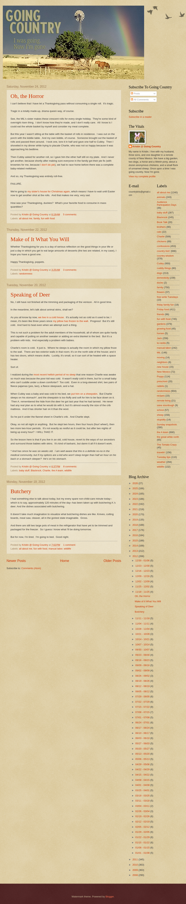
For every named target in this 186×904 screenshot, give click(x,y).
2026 (135, 483)
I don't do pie (47, 164)
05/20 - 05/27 (142, 748)
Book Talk (162, 222)
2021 (135, 509)
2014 (135, 545)
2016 (135, 535)
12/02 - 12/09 (142, 581)
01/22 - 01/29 (142, 837)
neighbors (162, 362)
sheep (160, 414)
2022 (135, 504)
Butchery (21, 491)
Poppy (160, 376)
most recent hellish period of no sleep (54, 374)
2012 (135, 556)
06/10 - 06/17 (142, 733)
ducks (160, 282)
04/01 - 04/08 (142, 785)
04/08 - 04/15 (142, 780)
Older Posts (112, 561)
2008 (135, 875)
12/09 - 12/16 (142, 576)
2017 (135, 530)
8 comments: (70, 466)
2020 (135, 514)
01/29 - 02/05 (142, 832)
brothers (161, 226)
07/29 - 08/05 (142, 696)
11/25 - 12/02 (142, 586)
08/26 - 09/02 (142, 675)
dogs (159, 273)
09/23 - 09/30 (142, 654)
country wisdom (165, 255)
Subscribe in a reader (140, 116)
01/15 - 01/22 (142, 842)
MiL (159, 352)
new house (163, 366)
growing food (164, 328)
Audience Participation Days (166, 203)
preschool (162, 381)
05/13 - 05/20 (142, 753)
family (36, 218)
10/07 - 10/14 (142, 644)
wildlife (68, 470)
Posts (135, 93)
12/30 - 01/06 (142, 560)
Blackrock (36, 470)
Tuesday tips (164, 457)
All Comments (140, 99)
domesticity (163, 277)
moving (161, 357)
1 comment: (69, 544)
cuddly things (164, 268)
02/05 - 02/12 (142, 826)
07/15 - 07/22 (142, 706)
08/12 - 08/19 (142, 686)
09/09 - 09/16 (142, 665)
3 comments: (70, 269)
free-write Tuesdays (167, 297)
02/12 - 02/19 (142, 821)
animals (161, 197)
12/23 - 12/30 (142, 565)
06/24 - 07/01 (142, 722)
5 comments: (70, 214)
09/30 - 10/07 (142, 649)
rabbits (160, 386)
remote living (164, 400)
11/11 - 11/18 (142, 618)
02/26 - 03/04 (142, 811)
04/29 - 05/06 (142, 764)
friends (160, 314)
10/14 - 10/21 (142, 639)
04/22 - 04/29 (142, 769)
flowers (161, 292)
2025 (135, 488)
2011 (135, 859)
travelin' (161, 452)
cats (159, 231)
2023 (135, 498)
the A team (57, 470)
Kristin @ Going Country (146, 146)
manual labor (56, 548)
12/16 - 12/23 (142, 570)
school (160, 410)
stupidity (161, 419)
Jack (159, 338)
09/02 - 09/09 (142, 670)
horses (160, 333)
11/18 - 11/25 (142, 591)
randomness (25, 273)
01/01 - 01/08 (142, 852)
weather (161, 462)
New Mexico (163, 371)
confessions (163, 246)
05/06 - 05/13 (142, 759)
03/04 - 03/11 (142, 806)
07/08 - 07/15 (142, 712)
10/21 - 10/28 (142, 634)
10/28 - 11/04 (142, 628)
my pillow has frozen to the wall (70, 321)
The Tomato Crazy (167, 444)
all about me (25, 218)
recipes (161, 395)
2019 (135, 519)
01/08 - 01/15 (142, 847)
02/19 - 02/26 (142, 816)
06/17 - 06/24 (142, 727)
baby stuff (24, 470)
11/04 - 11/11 (142, 623)
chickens (161, 241)
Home (64, 561)
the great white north (168, 437)
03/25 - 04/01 (142, 790)
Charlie (46, 470)
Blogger (110, 896)
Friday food (163, 309)
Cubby (160, 263)
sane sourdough (165, 405)
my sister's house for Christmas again (48, 191)
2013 (135, 550)
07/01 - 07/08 (142, 717)
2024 (135, 493)
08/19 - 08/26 (142, 680)
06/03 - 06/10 (142, 738)
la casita (161, 343)
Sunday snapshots (167, 424)
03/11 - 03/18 (142, 800)
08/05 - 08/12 (142, 691)
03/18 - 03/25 (142, 795)
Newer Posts (16, 561)
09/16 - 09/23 (142, 660)
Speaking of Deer (30, 294)
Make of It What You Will (40, 239)
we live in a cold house (51, 317)
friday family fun (165, 304)
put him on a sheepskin (84, 393)
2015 (135, 540)
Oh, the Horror (27, 96)
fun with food (48, 218)
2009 (135, 870)
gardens (161, 323)
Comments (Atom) (31, 568)
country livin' (163, 251)
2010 (135, 864)
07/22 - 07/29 (142, 701)
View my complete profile (142, 176)
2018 (135, 524)
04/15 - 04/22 (142, 774)
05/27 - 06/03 (142, 743)
